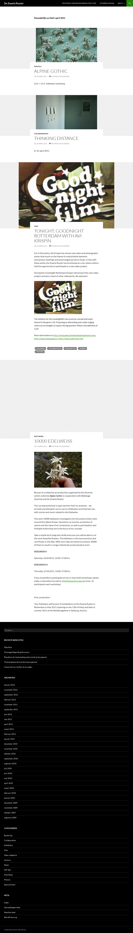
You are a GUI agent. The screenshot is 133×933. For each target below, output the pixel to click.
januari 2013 (9, 685)
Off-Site (7, 870)
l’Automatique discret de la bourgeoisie (20, 662)
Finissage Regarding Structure (16, 652)
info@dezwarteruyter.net (73, 581)
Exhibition (8, 845)
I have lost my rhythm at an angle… (18, 667)
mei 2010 (8, 778)
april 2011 (8, 724)
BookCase (8, 835)
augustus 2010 (10, 763)
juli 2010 (8, 768)
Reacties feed (9, 912)
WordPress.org (10, 917)
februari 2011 (10, 734)
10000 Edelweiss (53, 441)
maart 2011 (9, 729)
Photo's (38, 66)
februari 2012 (10, 699)
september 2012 (11, 695)
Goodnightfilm (55, 348)
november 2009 (10, 808)
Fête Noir (8, 647)
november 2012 (10, 690)
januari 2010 (9, 798)
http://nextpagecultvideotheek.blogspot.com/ (74, 335)
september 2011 (11, 709)
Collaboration (41, 134)
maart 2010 (9, 788)
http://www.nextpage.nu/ (46, 338)
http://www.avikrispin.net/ (70, 338)
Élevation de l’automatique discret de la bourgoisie (25, 657)
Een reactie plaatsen (60, 76)
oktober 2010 (10, 753)
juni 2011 (8, 714)
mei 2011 (8, 719)
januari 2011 (9, 739)
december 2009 (10, 803)
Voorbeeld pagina (107, 3)
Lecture (7, 860)
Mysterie (40, 352)
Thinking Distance (56, 138)
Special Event (9, 884)
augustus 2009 (10, 817)
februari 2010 (10, 793)
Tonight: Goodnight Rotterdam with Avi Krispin (59, 235)
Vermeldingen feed (12, 907)
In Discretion (70, 348)
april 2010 (8, 783)
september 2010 (11, 758)
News (6, 865)
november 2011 (10, 704)
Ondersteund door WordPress (15, 930)
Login (6, 902)
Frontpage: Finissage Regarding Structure (79, 3)
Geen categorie (10, 855)
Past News (38, 436)
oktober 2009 (10, 812)
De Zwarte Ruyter (14, 3)
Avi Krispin (40, 348)
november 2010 (10, 749)
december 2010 (10, 744)
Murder (83, 348)
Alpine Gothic (51, 71)
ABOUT (120, 3)
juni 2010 (8, 773)
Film (36, 226)
